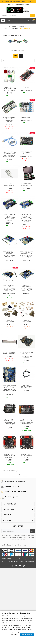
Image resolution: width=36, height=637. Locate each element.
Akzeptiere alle (27, 634)
